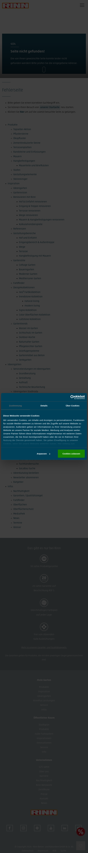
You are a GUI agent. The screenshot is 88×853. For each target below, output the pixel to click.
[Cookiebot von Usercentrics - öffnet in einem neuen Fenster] (72, 397)
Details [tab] (44, 405)
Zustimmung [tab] (15, 405)
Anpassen (43, 453)
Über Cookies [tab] (72, 405)
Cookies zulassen (71, 453)
